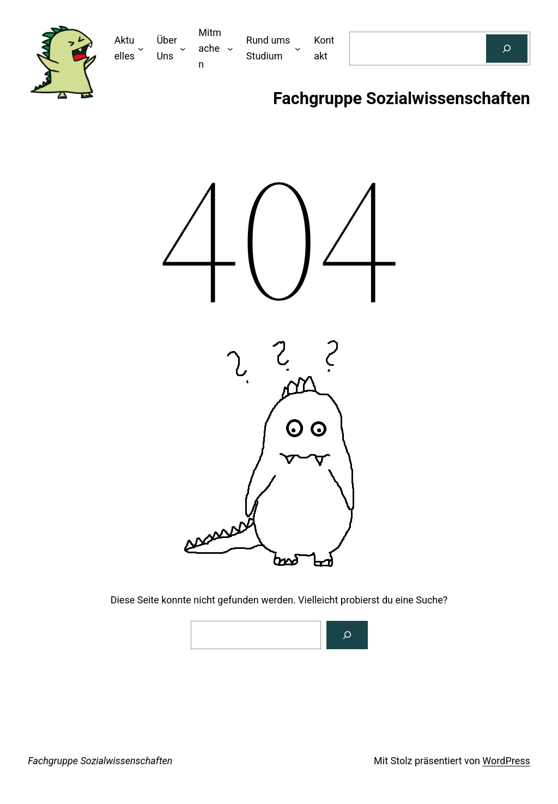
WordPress (506, 760)
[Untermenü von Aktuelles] (141, 49)
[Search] (347, 635)
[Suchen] (506, 48)
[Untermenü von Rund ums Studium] (298, 49)
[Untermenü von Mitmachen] (230, 49)
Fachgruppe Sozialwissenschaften (100, 760)
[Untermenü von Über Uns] (183, 49)
